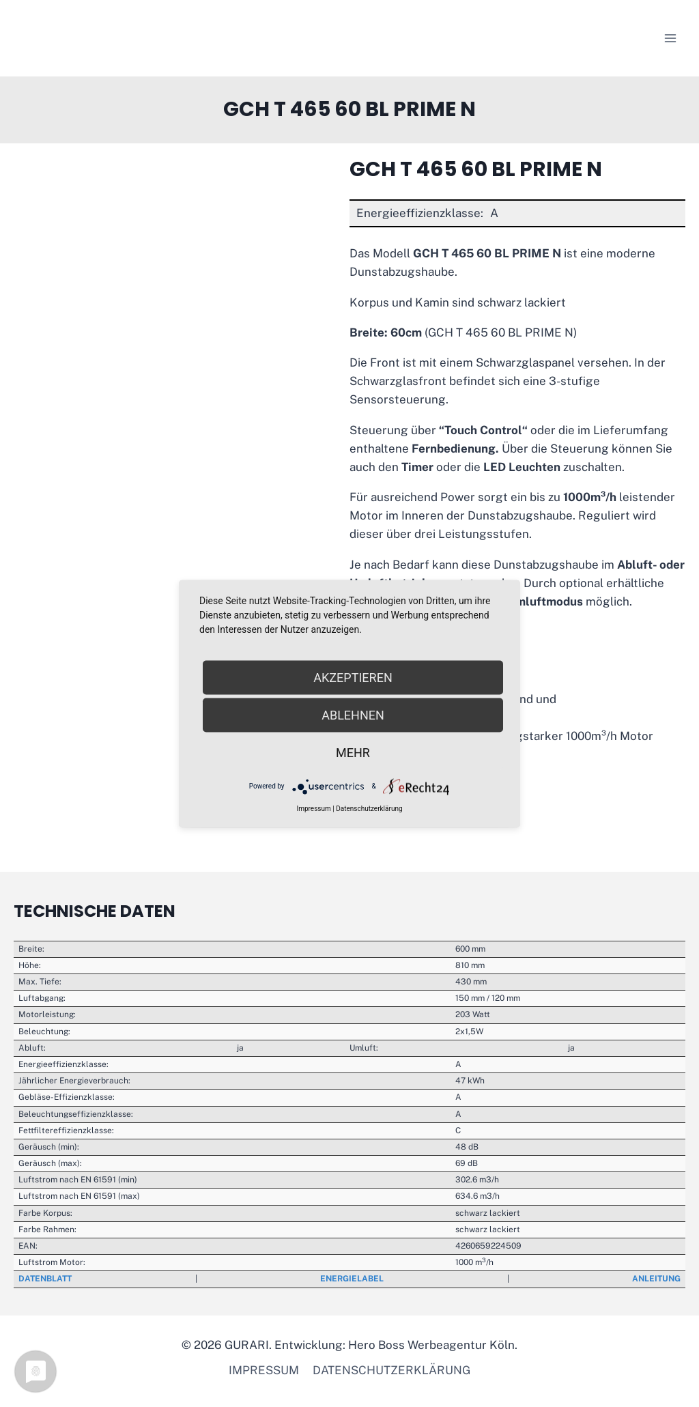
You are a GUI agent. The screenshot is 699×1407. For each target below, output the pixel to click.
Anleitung (656, 1278)
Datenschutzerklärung (391, 1370)
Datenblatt (45, 1278)
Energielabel (352, 1278)
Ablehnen (353, 714)
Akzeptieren (352, 677)
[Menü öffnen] (670, 37)
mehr (353, 752)
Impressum (264, 1370)
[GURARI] (99, 38)
